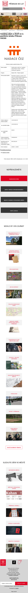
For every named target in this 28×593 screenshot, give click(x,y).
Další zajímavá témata (14, 447)
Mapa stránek (14, 591)
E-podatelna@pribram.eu (13, 569)
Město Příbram (12, 30)
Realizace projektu (5, 152)
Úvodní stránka (4, 30)
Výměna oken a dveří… (7, 34)
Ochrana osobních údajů (11, 573)
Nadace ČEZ (16, 32)
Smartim (17, 588)
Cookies (18, 573)
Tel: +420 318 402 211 (13, 571)
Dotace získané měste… (7, 32)
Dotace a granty (20, 30)
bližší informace (14, 579)
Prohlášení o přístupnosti (13, 575)
